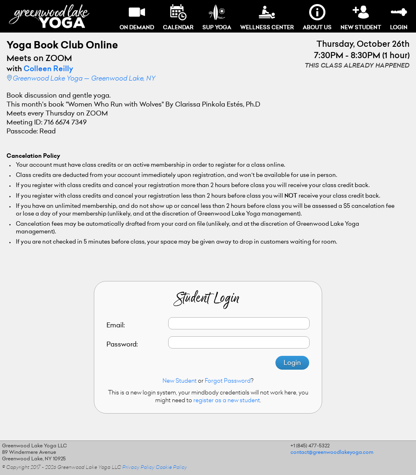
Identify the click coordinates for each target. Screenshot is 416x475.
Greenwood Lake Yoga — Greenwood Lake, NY (84, 79)
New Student (360, 17)
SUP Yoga (216, 17)
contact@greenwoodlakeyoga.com (331, 452)
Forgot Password (228, 381)
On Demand (136, 17)
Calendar (178, 17)
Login (398, 17)
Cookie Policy (171, 467)
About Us (317, 17)
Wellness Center (267, 17)
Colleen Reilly (48, 69)
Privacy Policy (138, 467)
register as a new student (226, 401)
